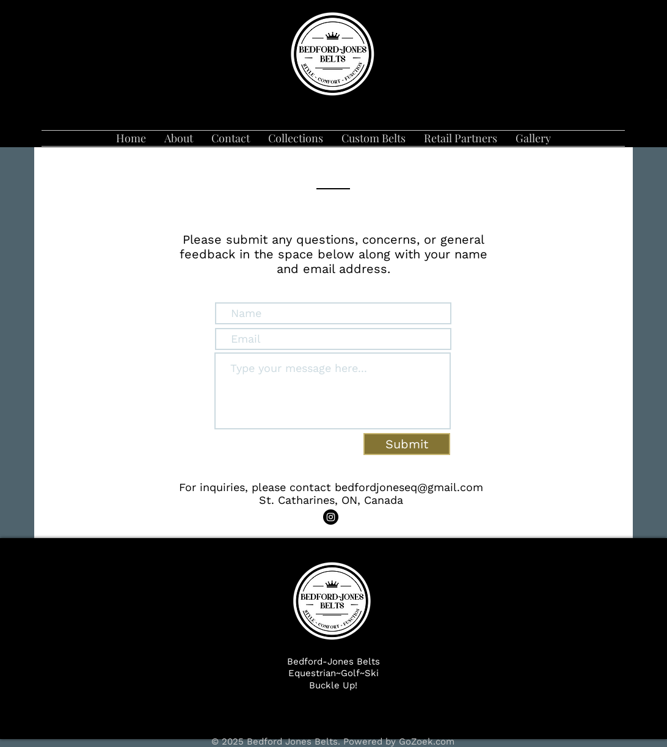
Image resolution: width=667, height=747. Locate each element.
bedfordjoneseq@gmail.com (409, 487)
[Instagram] (330, 517)
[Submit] (406, 444)
